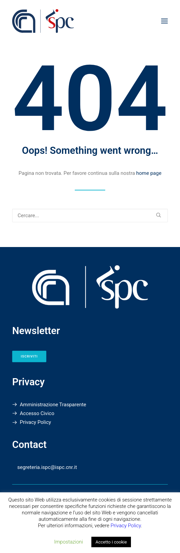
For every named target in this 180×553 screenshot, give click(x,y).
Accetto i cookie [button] (111, 542)
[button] (164, 21)
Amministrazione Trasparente (53, 405)
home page (149, 173)
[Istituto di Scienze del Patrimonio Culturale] (89, 21)
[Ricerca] (90, 215)
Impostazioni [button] (68, 542)
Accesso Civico (37, 413)
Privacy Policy (35, 422)
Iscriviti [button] (29, 356)
